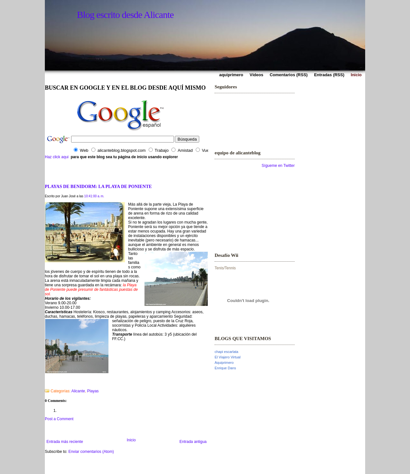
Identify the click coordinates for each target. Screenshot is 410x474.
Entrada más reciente (64, 441)
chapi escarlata (226, 352)
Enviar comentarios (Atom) (91, 451)
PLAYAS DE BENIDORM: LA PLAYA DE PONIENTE (98, 186)
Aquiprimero (224, 362)
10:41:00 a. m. (94, 196)
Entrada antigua (193, 441)
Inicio (131, 440)
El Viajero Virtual (228, 357)
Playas (93, 391)
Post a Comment (59, 419)
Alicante (78, 391)
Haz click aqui (57, 157)
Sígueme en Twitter (278, 165)
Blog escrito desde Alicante (125, 14)
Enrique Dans (225, 368)
